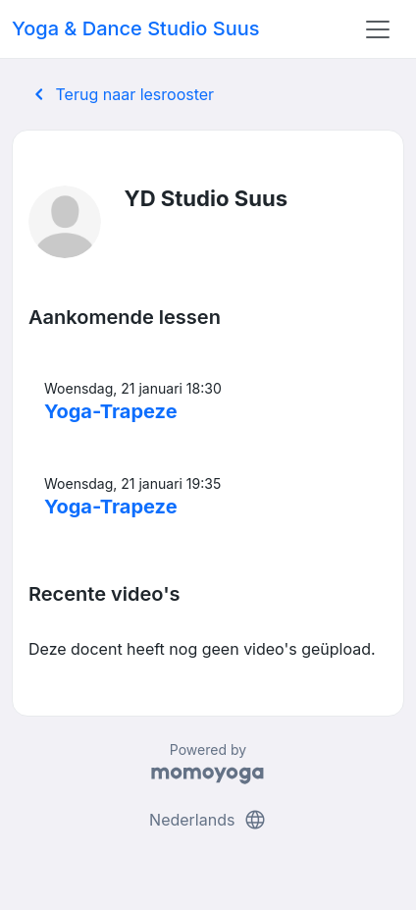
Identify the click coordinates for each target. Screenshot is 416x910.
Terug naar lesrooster (120, 94)
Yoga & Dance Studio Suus (136, 28)
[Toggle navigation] (377, 29)
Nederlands (208, 819)
